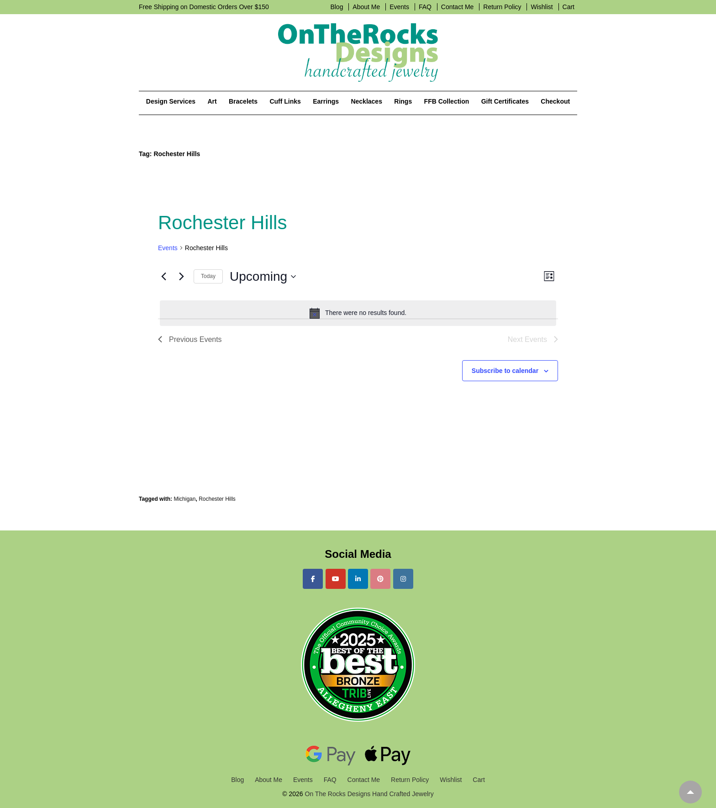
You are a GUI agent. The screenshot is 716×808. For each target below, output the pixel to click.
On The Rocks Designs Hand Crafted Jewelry (368, 794)
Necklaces (366, 101)
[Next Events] (181, 276)
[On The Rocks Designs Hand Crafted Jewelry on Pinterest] (380, 579)
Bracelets (243, 101)
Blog (336, 6)
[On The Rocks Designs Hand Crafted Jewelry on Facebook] (313, 579)
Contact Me (457, 6)
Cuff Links (284, 101)
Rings (403, 101)
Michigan (184, 499)
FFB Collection (446, 101)
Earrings (326, 101)
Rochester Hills (217, 499)
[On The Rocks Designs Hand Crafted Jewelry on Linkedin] (358, 579)
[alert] (358, 313)
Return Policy (502, 6)
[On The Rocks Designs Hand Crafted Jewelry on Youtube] (336, 579)
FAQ (425, 6)
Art (211, 101)
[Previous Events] (163, 276)
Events (399, 6)
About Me (366, 6)
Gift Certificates (505, 101)
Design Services (170, 101)
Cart (568, 6)
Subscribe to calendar (505, 370)
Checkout (555, 101)
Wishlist (542, 6)
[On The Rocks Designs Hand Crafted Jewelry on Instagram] (403, 579)
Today (208, 276)
